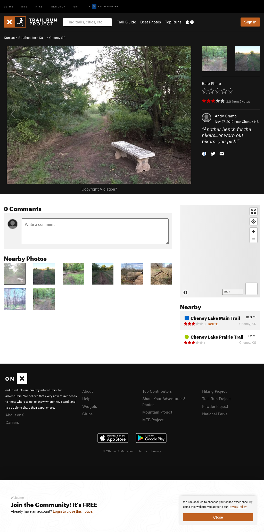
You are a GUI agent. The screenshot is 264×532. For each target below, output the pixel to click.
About (87, 391)
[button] (204, 153)
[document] (218, 510)
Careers (12, 422)
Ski (76, 6)
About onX (14, 415)
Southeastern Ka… (32, 38)
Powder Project (215, 406)
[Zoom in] (253, 231)
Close (218, 517)
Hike (39, 6)
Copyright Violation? (99, 189)
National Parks (214, 413)
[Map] (220, 251)
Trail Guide (126, 22)
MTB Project (152, 419)
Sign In (250, 22)
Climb (9, 6)
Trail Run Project (216, 398)
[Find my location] (253, 221)
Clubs (87, 413)
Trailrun (58, 6)
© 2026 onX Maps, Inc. (118, 451)
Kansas (9, 38)
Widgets (89, 406)
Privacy (156, 451)
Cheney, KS (250, 121)
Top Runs (173, 22)
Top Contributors (157, 391)
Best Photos (150, 22)
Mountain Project (157, 412)
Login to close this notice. (73, 511)
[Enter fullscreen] (253, 211)
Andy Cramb (226, 116)
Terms (143, 451)
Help (86, 398)
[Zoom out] (253, 239)
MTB (24, 6)
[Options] (251, 289)
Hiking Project (214, 391)
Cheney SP (57, 38)
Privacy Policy (237, 507)
